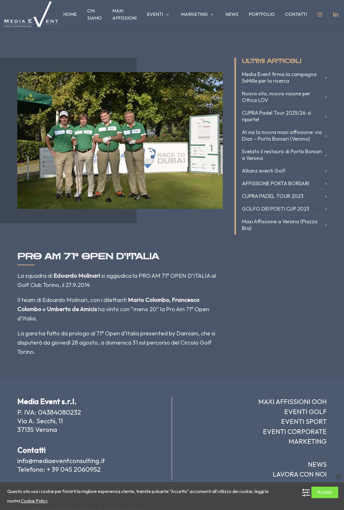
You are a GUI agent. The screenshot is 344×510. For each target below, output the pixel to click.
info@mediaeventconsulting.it (61, 460)
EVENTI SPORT (304, 421)
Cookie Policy (34, 501)
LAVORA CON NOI (300, 474)
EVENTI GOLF (305, 411)
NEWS (317, 464)
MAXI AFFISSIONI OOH (292, 401)
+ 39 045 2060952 (74, 469)
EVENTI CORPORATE (295, 431)
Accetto (324, 492)
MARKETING (308, 441)
